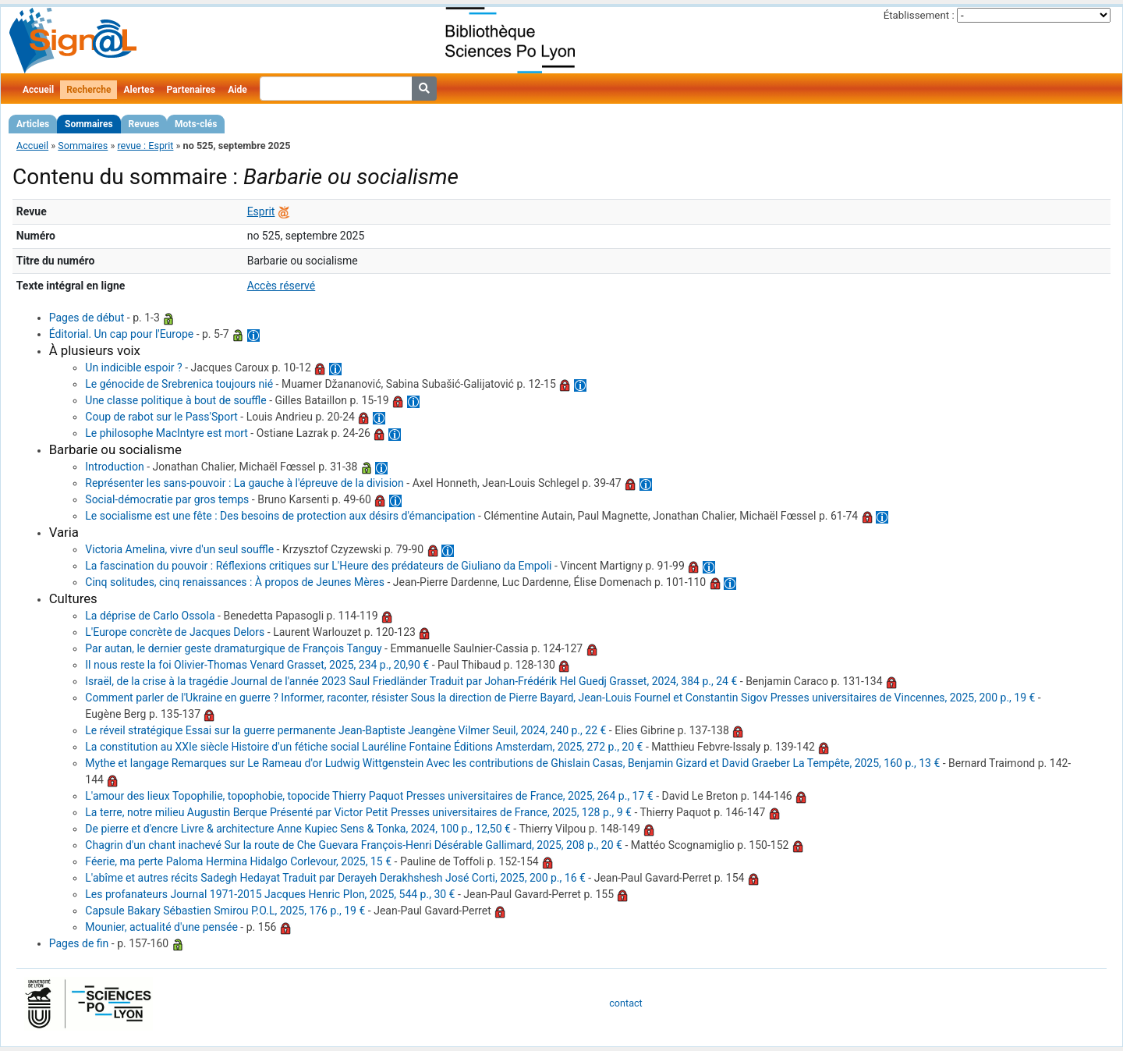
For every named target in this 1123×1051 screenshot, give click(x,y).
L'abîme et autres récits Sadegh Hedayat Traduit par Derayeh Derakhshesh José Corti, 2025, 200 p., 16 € (335, 878)
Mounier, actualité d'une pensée (161, 927)
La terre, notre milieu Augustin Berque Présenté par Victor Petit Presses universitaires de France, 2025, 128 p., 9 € (358, 812)
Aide (237, 89)
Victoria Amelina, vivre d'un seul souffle (179, 549)
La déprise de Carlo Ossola (149, 615)
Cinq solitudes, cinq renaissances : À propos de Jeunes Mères (234, 582)
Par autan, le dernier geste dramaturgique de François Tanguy (233, 648)
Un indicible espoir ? (133, 367)
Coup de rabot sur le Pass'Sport (161, 416)
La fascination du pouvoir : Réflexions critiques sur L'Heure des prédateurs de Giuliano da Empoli (318, 565)
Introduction (114, 466)
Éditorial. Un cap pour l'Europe (121, 334)
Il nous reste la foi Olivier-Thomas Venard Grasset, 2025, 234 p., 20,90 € (257, 665)
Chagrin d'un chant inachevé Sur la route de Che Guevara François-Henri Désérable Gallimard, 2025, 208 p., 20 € (353, 845)
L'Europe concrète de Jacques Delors (174, 632)
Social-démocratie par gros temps (167, 499)
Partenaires (191, 89)
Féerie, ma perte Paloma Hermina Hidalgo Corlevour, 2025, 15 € (238, 861)
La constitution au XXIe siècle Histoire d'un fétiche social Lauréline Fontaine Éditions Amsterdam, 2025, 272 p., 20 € (364, 746)
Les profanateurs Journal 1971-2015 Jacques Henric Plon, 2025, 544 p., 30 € (270, 894)
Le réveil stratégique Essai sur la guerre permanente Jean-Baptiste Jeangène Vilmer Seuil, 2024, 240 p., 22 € (345, 730)
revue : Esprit (145, 145)
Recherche (88, 89)
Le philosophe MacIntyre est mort (166, 433)
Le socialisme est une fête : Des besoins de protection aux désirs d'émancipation (280, 516)
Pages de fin (79, 943)
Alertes (138, 89)
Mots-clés (196, 124)
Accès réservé (281, 285)
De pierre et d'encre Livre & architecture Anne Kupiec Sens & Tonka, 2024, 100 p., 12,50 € (298, 828)
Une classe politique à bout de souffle (175, 400)
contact (625, 1003)
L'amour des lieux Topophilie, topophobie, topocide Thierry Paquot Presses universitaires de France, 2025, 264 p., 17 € (369, 796)
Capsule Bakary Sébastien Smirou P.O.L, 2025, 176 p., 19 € (225, 910)
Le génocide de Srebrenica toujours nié (179, 384)
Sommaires (88, 124)
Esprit (261, 211)
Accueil (38, 89)
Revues (144, 124)
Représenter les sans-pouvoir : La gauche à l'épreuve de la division (244, 483)
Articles (32, 124)
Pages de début (87, 317)
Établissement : (919, 15)
